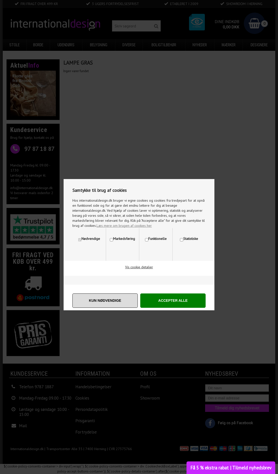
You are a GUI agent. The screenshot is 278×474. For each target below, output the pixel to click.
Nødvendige (90, 238)
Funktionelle (157, 238)
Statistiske (190, 238)
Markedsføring (124, 238)
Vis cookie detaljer (139, 267)
